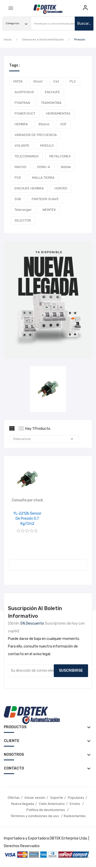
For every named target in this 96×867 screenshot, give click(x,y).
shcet (37, 81)
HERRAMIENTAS (58, 113)
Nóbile (66, 167)
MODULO (47, 145)
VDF (63, 124)
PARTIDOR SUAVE (45, 199)
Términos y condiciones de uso (35, 816)
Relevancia (44, 439)
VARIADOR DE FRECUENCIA (36, 135)
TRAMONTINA (51, 103)
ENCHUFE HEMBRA (29, 188)
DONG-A (43, 167)
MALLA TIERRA (43, 178)
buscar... (84, 23)
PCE (18, 178)
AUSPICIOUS (24, 92)
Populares (76, 798)
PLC (73, 81)
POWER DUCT (25, 113)
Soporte (56, 798)
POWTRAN (22, 103)
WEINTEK (49, 210)
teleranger (23, 210)
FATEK (18, 81)
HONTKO (61, 188)
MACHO (20, 167)
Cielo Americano (52, 804)
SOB (18, 199)
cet (56, 81)
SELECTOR (23, 220)
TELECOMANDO (27, 156)
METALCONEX (60, 156)
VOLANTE (22, 145)
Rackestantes (75, 816)
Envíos (75, 804)
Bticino (44, 124)
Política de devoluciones (46, 810)
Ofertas (14, 798)
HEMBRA (21, 124)
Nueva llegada (22, 804)
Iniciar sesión (35, 798)
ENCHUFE (52, 92)
